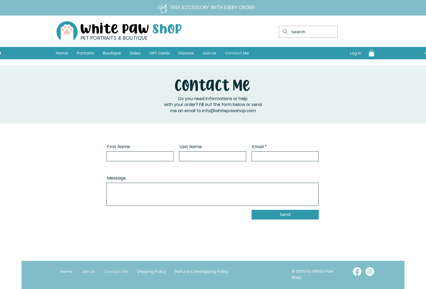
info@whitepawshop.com (229, 111)
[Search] (308, 32)
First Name (118, 147)
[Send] (285, 215)
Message (116, 178)
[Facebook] (357, 271)
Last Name (191, 147)
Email (258, 147)
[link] (371, 52)
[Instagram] (370, 271)
